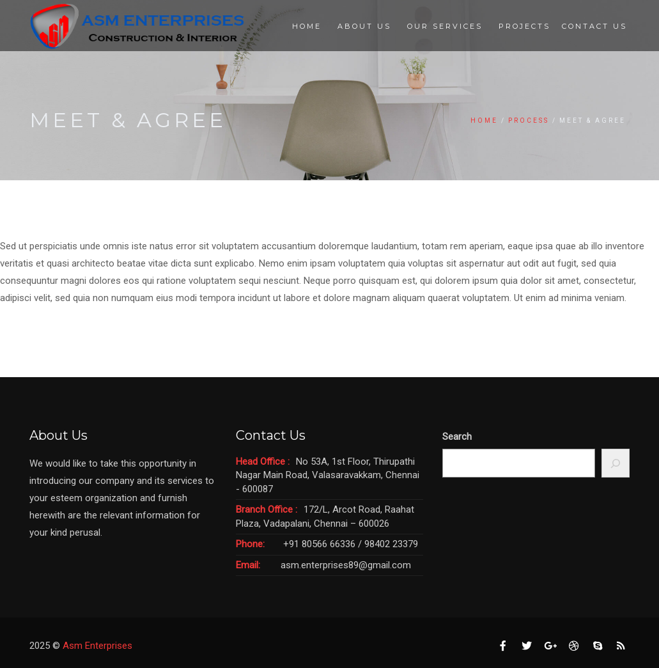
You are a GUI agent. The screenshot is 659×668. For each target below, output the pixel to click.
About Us (364, 26)
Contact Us (594, 26)
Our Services (445, 26)
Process (528, 120)
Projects (524, 26)
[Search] (615, 463)
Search (457, 436)
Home (307, 26)
